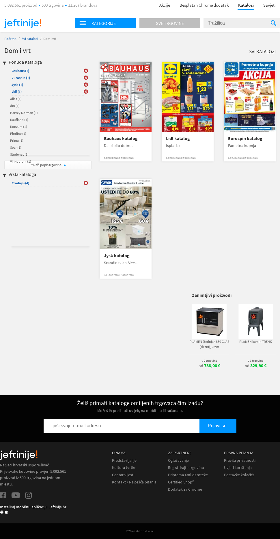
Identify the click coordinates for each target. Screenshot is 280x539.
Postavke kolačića (239, 474)
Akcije (164, 5)
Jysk (17, 84)
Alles (16, 99)
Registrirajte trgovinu (186, 467)
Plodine (18, 133)
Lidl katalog (178, 138)
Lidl (17, 91)
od (209, 365)
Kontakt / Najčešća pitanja (134, 482)
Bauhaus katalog (121, 138)
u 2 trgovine (209, 360)
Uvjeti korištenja (238, 467)
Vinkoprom (20, 161)
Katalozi (246, 5)
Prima (16, 140)
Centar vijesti (123, 474)
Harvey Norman (24, 113)
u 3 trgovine (255, 360)
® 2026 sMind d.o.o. (140, 531)
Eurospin (21, 78)
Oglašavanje (178, 460)
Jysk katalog (117, 255)
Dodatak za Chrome (185, 489)
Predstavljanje (124, 460)
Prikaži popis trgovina (46, 165)
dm (15, 106)
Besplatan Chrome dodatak (204, 5)
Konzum (18, 126)
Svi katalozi (30, 38)
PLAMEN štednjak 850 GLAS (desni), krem (209, 344)
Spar (15, 147)
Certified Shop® (181, 482)
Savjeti (269, 5)
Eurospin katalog (245, 138)
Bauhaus (20, 71)
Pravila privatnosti (239, 460)
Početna (10, 38)
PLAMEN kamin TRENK (255, 341)
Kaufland (19, 119)
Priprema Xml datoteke (188, 474)
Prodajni (20, 183)
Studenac (19, 154)
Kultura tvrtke (124, 467)
